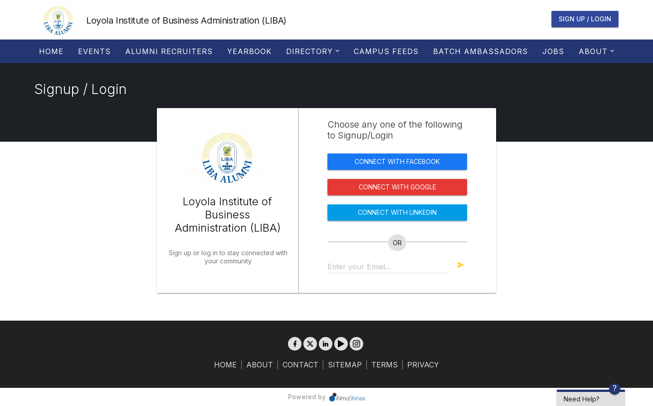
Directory (311, 51)
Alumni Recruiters (169, 51)
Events (94, 51)
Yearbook (249, 51)
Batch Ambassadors (480, 51)
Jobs (553, 51)
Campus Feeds (386, 51)
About (595, 51)
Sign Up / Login (585, 19)
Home (51, 51)
